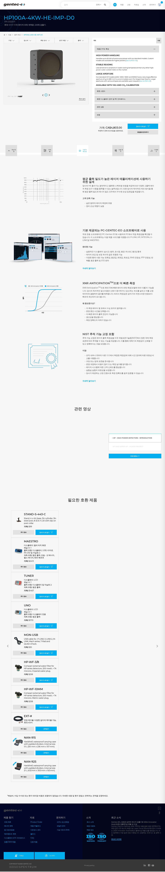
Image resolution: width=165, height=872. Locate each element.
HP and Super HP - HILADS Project (128, 447)
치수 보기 (82, 99)
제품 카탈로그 (35, 826)
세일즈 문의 (61, 826)
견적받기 (46, 729)
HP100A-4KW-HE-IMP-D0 (33, 35)
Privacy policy (89, 866)
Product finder (36, 822)
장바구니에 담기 (143, 126)
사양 (144, 41)
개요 (109, 41)
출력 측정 (17, 35)
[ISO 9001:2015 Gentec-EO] (90, 838)
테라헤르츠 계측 (10, 834)
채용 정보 (90, 830)
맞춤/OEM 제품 (10, 842)
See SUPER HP (141, 61)
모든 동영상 (135, 456)
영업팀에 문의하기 (143, 132)
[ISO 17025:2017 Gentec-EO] (101, 838)
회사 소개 (90, 822)
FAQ (32, 838)
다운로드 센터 (35, 830)
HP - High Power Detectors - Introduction (133, 438)
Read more (116, 840)
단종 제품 (33, 842)
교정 (128, 5)
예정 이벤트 (91, 826)
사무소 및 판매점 (63, 822)
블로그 (32, 834)
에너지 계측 (8, 826)
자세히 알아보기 (89, 269)
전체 (98, 5)
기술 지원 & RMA (63, 830)
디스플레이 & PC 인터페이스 (14, 838)
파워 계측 (7, 822)
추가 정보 (23, 533)
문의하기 (152, 5)
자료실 (136, 5)
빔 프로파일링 (9, 830)
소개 (144, 5)
